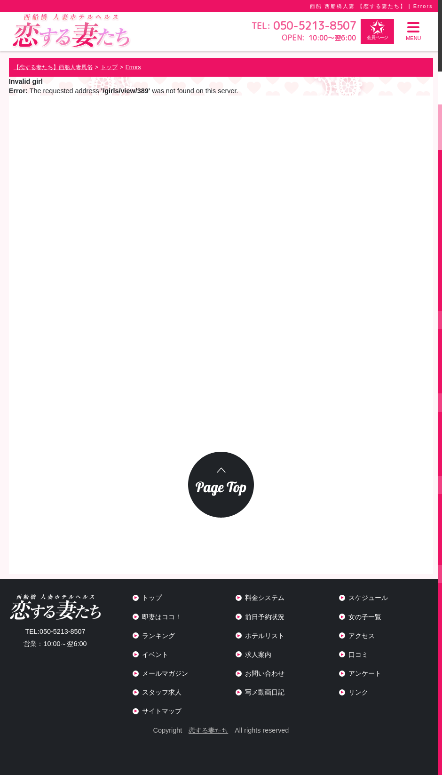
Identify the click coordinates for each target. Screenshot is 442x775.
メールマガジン (165, 673)
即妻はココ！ (162, 617)
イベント (155, 654)
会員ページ (377, 30)
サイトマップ (162, 711)
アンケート (364, 673)
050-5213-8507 (55, 631)
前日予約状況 (264, 617)
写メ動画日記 (264, 692)
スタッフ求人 (162, 692)
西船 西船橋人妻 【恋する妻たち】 (358, 6)
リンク (358, 692)
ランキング (158, 635)
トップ (152, 597)
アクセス (361, 635)
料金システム (264, 597)
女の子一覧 (364, 617)
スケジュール (368, 597)
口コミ (358, 654)
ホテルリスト (264, 635)
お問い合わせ (264, 673)
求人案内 (258, 654)
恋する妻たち (208, 730)
